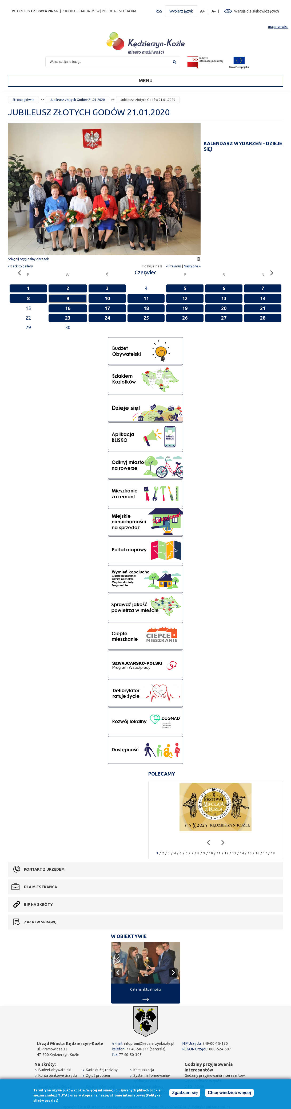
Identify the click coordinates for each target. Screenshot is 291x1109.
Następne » (192, 266)
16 (67, 308)
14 (262, 298)
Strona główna (23, 99)
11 (146, 298)
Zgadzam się (185, 1093)
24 (107, 317)
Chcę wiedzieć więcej (229, 1093)
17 (107, 308)
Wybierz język (181, 11)
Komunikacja (143, 1070)
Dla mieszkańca (40, 887)
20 (223, 308)
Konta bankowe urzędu (57, 1075)
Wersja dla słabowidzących (256, 11)
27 (223, 317)
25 (146, 317)
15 (250, 853)
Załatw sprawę (40, 922)
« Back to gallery (20, 266)
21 (262, 308)
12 (185, 298)
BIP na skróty (38, 904)
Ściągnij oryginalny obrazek (28, 259)
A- (214, 11)
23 (67, 317)
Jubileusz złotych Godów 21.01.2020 (77, 99)
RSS (159, 11)
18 (146, 308)
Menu (146, 80)
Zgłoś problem (98, 1075)
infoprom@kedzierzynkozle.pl (149, 1043)
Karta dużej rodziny (102, 1070)
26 (185, 317)
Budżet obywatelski (54, 1070)
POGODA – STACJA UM (119, 11)
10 (107, 298)
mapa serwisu (278, 26)
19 (185, 308)
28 (262, 317)
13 (223, 298)
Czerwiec (145, 272)
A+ (202, 11)
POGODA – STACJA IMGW (80, 11)
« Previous (173, 266)
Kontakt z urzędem (44, 869)
